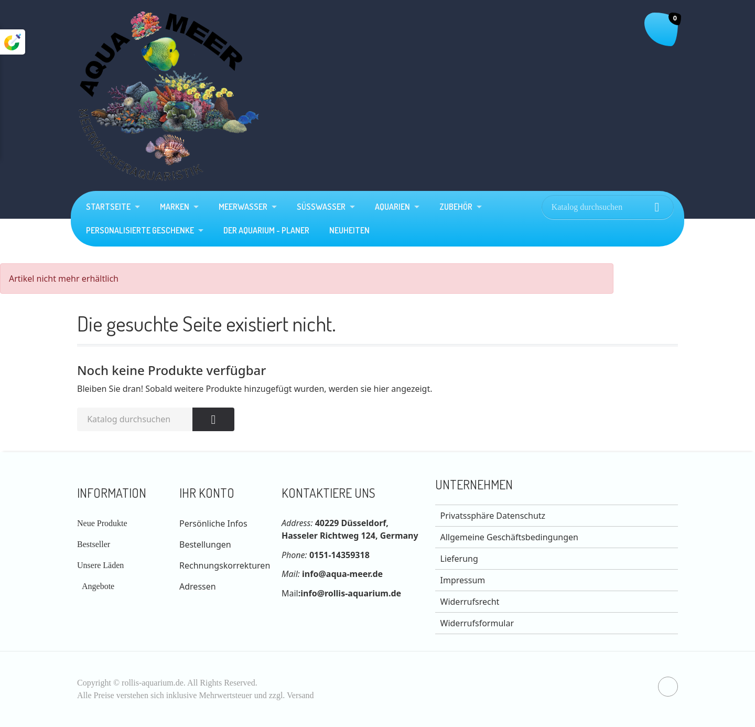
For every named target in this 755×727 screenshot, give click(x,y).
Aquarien (392, 206)
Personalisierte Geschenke (140, 230)
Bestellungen (205, 544)
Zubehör (455, 206)
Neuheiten (349, 230)
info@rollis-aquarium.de (350, 593)
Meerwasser (243, 206)
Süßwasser (321, 206)
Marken (174, 206)
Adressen (197, 586)
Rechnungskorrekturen (224, 565)
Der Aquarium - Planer (266, 230)
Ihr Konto (206, 493)
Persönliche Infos (213, 523)
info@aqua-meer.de (342, 574)
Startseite (108, 206)
